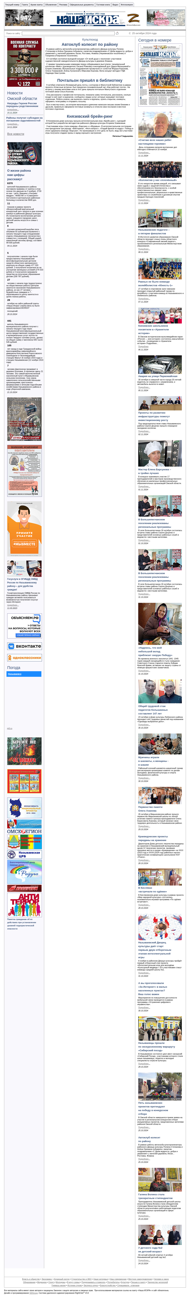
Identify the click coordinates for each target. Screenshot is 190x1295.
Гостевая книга (103, 5)
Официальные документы (82, 5)
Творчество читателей (158, 1282)
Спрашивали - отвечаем (128, 1285)
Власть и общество (31, 1279)
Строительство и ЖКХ (81, 1279)
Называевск (14, 674)
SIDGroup (34, 1293)
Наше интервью (100, 1279)
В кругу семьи (73, 1282)
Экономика (47, 1279)
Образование (29, 1282)
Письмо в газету (138, 1282)
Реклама (63, 5)
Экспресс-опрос (90, 1285)
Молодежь (60, 1282)
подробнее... (13, 109)
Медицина (42, 1282)
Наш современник (118, 1279)
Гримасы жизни (59, 1285)
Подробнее (143, 346)
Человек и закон (161, 1279)
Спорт (51, 1282)
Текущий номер (12, 5)
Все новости (15, 134)
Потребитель (113, 1282)
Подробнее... (144, 152)
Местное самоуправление (140, 1279)
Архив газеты (37, 5)
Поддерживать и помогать (93, 1282)
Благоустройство (108, 1285)
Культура (125, 1282)
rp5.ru (9, 728)
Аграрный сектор (62, 1279)
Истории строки (75, 1285)
